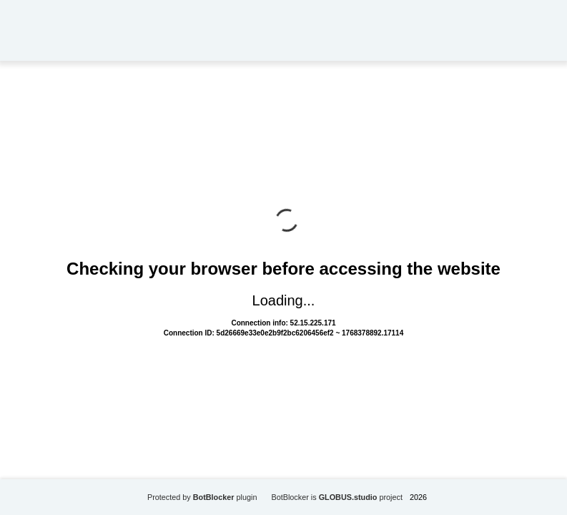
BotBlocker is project (337, 497)
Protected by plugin (202, 497)
